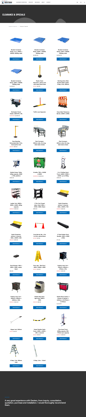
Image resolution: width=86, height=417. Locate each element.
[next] (83, 402)
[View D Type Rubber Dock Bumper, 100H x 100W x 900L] (63, 243)
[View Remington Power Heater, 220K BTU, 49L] (16, 119)
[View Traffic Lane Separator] (39, 119)
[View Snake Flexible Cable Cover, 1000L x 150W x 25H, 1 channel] (39, 338)
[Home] (7, 2)
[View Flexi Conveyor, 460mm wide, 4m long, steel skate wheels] (39, 150)
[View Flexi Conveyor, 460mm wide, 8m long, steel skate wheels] (63, 150)
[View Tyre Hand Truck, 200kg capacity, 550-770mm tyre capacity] (63, 338)
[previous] (2, 402)
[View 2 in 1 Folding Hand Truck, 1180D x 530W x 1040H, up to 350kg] (63, 181)
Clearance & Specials (24, 26)
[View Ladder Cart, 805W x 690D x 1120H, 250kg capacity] (16, 212)
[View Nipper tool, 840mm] (16, 338)
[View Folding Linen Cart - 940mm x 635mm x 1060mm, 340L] (16, 307)
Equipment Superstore (13, 26)
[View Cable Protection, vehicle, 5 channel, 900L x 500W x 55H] (16, 243)
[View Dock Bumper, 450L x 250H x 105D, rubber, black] (16, 274)
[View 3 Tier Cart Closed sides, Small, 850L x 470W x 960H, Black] (39, 212)
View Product (16, 59)
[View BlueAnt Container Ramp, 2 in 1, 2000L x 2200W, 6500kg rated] (16, 59)
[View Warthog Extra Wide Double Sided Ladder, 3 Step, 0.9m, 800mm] (63, 90)
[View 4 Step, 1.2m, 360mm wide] (16, 365)
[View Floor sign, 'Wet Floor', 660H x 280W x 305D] (39, 274)
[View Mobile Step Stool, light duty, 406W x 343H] (39, 307)
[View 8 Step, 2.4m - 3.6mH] (39, 365)
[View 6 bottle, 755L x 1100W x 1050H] (39, 181)
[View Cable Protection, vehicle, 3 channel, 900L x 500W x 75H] (63, 212)
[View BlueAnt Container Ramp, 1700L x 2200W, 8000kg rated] (63, 59)
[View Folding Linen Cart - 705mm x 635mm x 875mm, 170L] (63, 274)
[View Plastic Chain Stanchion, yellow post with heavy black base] (39, 90)
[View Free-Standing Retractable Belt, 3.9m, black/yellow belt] (16, 150)
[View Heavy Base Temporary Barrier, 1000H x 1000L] (63, 119)
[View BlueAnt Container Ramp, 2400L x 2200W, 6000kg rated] (39, 59)
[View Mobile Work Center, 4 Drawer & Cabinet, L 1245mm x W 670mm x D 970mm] (63, 307)
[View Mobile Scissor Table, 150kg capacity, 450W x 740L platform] (16, 181)
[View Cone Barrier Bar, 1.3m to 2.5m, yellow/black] (39, 243)
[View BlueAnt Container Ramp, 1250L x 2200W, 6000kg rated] (16, 90)
